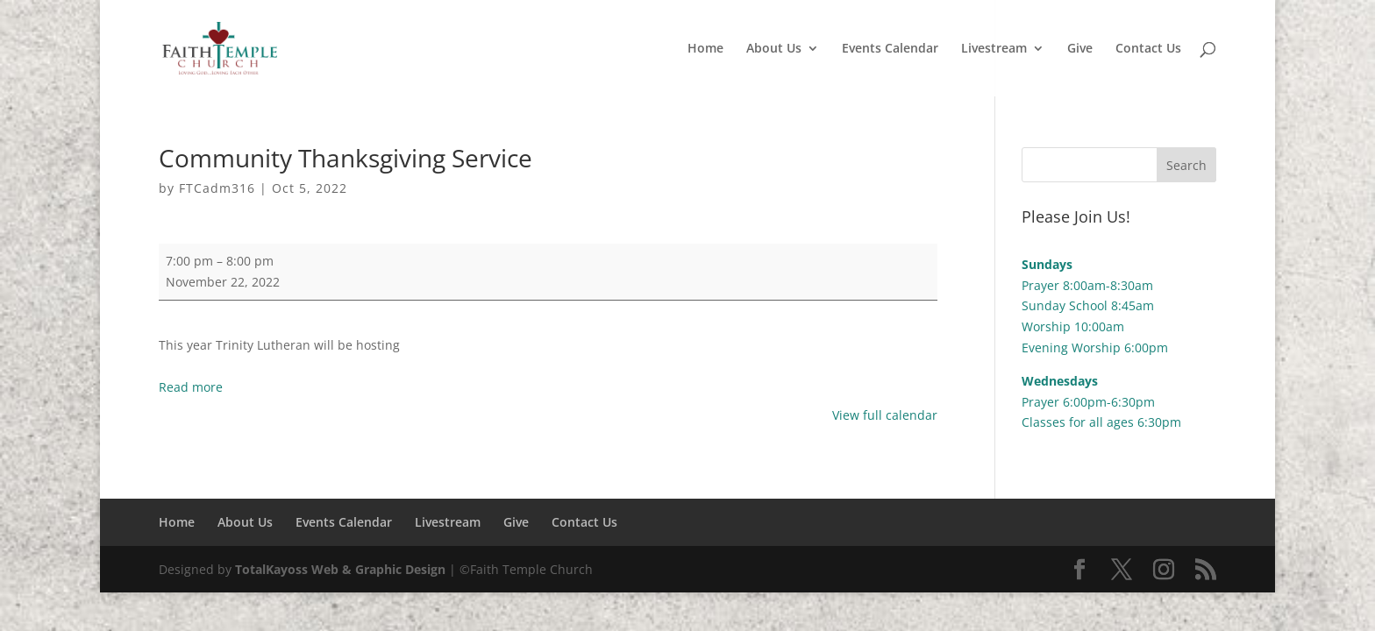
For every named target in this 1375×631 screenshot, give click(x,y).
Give (1080, 49)
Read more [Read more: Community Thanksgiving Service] (191, 387)
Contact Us (1148, 49)
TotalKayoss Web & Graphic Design (340, 569)
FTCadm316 (217, 188)
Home (705, 49)
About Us (773, 49)
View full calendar (884, 415)
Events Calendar (890, 49)
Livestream (994, 49)
